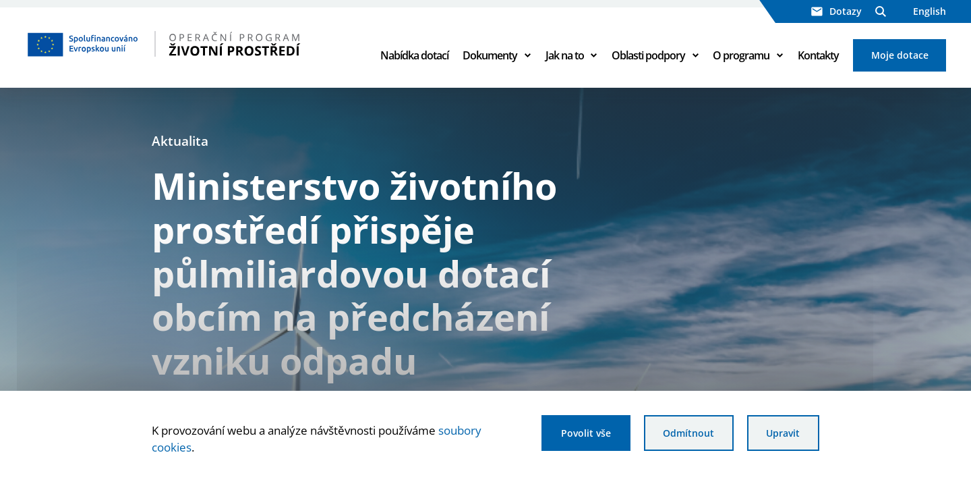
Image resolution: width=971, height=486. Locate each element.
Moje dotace (900, 55)
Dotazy (836, 11)
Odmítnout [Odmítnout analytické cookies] (688, 433)
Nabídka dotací (414, 55)
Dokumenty (490, 55)
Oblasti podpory (648, 55)
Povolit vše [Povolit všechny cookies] (586, 433)
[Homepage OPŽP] (190, 44)
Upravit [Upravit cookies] (783, 433)
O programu (741, 55)
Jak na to (565, 55)
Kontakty (818, 55)
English (929, 11)
